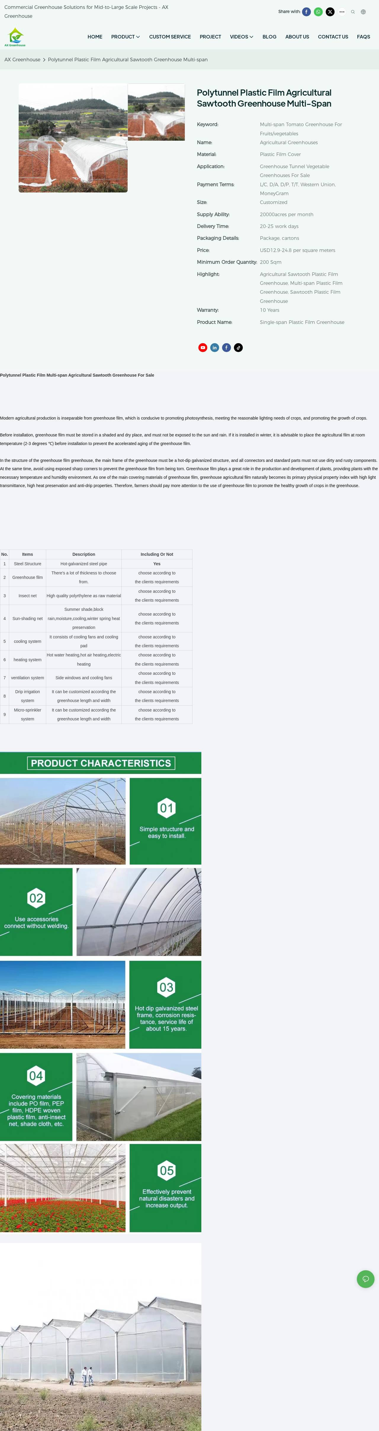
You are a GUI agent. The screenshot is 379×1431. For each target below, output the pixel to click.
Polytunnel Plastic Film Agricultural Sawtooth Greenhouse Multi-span (128, 59)
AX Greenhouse (22, 59)
